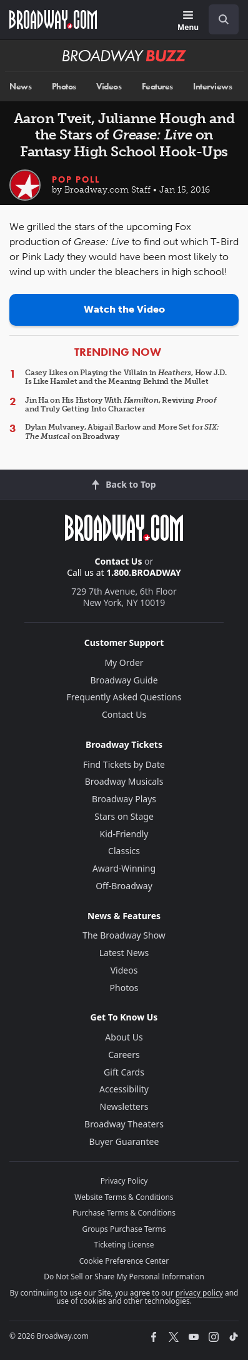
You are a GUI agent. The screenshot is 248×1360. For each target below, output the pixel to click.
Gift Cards (124, 1072)
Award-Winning (124, 868)
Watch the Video (124, 309)
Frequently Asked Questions (124, 697)
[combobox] (219, 19)
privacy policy (199, 1292)
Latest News (124, 953)
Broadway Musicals (124, 781)
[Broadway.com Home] (53, 19)
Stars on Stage (124, 816)
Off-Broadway (124, 886)
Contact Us (118, 561)
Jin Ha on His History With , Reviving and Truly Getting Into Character (120, 404)
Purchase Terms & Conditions (124, 1212)
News (20, 86)
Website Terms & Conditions (123, 1197)
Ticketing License (124, 1244)
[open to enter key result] (224, 19)
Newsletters (124, 1106)
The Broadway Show (124, 935)
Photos (64, 86)
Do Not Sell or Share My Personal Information (124, 1276)
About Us (123, 1037)
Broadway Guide (123, 680)
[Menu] (188, 21)
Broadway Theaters (124, 1124)
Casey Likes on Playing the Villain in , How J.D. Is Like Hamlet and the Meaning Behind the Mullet (126, 377)
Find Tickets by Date (124, 764)
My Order (123, 662)
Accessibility (124, 1089)
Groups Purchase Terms (124, 1229)
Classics (124, 851)
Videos (108, 86)
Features (157, 86)
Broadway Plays (124, 799)
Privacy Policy (124, 1181)
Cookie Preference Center (124, 1261)
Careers (123, 1054)
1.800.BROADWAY (143, 572)
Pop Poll (76, 179)
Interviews (212, 86)
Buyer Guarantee (124, 1141)
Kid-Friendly (124, 834)
